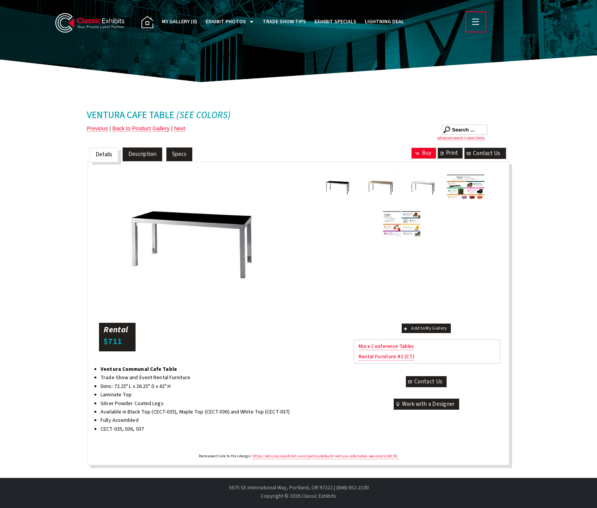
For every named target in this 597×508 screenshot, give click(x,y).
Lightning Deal (384, 22)
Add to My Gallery (424, 328)
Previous (97, 128)
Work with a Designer (425, 404)
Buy (422, 153)
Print (448, 153)
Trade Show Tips (284, 22)
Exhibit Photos (226, 22)
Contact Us (483, 153)
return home (475, 138)
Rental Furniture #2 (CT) (386, 356)
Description (142, 154)
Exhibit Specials (335, 22)
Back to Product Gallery (140, 128)
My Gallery (179, 22)
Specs (179, 154)
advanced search (450, 138)
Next (179, 128)
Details (104, 155)
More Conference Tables (386, 346)
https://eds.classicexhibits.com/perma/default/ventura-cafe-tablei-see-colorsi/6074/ (325, 456)
